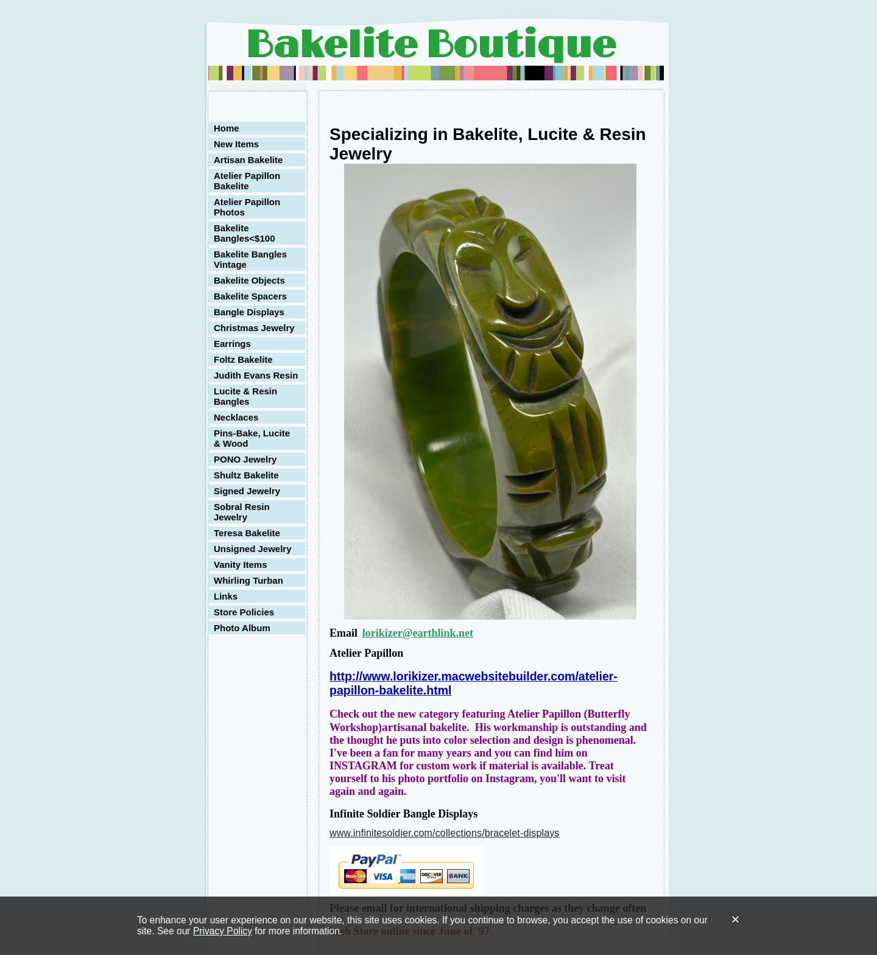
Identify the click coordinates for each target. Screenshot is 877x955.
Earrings (232, 343)
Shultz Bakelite (246, 475)
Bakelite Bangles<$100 (244, 233)
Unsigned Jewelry (253, 549)
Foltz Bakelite (243, 359)
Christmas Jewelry (254, 328)
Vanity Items (240, 564)
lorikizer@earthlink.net (417, 633)
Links (226, 596)
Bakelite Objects (249, 280)
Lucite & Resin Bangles (245, 396)
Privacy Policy (222, 931)
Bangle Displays (249, 312)
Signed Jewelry (247, 491)
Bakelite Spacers (250, 296)
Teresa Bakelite (247, 533)
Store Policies (244, 612)
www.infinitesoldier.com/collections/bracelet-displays (444, 833)
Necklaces (236, 417)
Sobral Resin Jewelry (242, 512)
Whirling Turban (248, 580)
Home (226, 128)
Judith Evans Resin (256, 375)
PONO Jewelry (245, 459)
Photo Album (242, 628)
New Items (236, 144)
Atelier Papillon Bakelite (247, 180)
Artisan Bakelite (248, 160)
